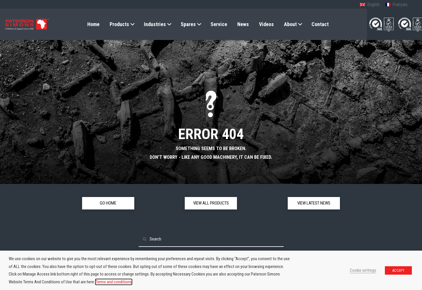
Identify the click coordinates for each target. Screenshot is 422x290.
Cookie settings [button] (363, 270)
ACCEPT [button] (398, 270)
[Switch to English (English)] (369, 5)
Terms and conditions (114, 281)
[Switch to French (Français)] (396, 5)
